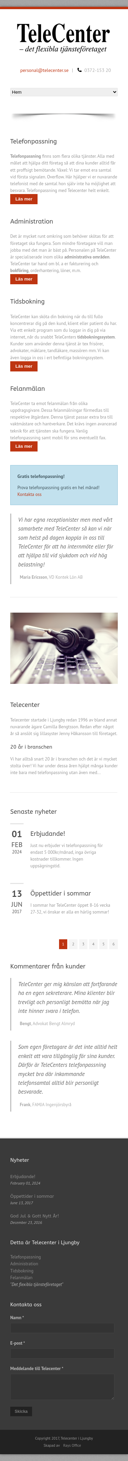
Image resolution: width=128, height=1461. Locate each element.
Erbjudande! (47, 834)
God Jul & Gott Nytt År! (34, 1215)
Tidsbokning (21, 1271)
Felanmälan (21, 1278)
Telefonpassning (25, 1257)
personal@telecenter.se (44, 70)
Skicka (21, 1411)
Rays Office (72, 1445)
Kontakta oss (29, 494)
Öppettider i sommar (60, 893)
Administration (24, 1264)
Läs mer (23, 198)
